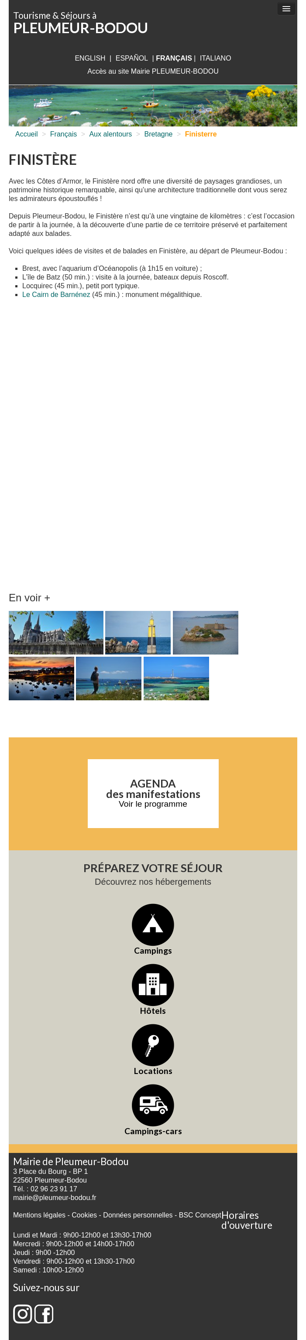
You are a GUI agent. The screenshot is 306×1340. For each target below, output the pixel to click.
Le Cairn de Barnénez (56, 294)
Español (132, 58)
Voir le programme (153, 803)
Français (63, 134)
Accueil (26, 134)
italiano (215, 58)
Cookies (84, 1215)
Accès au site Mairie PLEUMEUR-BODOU (153, 71)
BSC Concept (200, 1215)
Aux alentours (110, 134)
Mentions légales (39, 1215)
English (90, 58)
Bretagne (158, 134)
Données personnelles (137, 1215)
